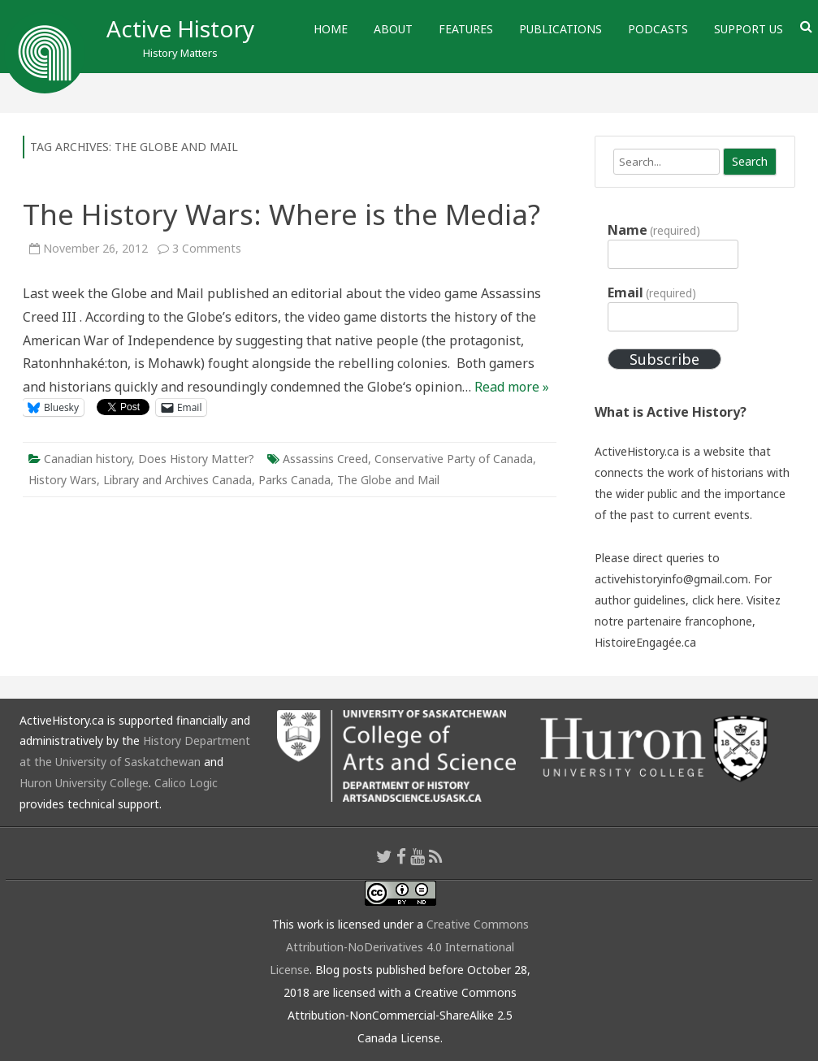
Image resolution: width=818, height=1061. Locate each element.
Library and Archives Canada (177, 479)
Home (331, 29)
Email (652, 292)
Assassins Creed (325, 458)
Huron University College (84, 782)
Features (466, 29)
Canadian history (88, 458)
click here (716, 600)
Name (654, 229)
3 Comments (206, 248)
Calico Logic (186, 782)
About (393, 29)
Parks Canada (294, 479)
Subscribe (664, 359)
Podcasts (658, 29)
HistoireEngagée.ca (645, 642)
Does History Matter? (196, 458)
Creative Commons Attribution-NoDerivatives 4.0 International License (399, 946)
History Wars (62, 479)
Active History (180, 28)
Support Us (748, 29)
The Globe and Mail (388, 479)
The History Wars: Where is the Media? (281, 214)
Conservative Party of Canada (453, 458)
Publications (560, 29)
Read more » (511, 387)
